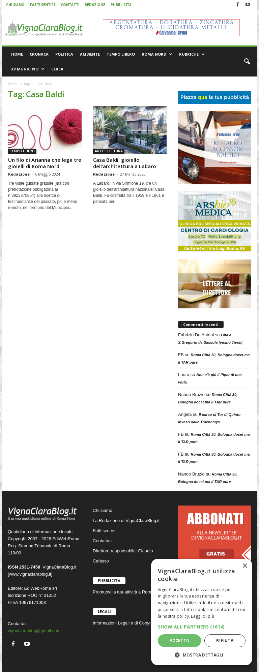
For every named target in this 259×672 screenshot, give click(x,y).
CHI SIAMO (15, 4)
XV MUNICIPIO (28, 69)
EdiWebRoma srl (40, 588)
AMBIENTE (90, 54)
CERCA (57, 68)
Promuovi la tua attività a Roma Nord (128, 591)
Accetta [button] (179, 640)
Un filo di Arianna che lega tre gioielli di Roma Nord (44, 163)
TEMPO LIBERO (121, 54)
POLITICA (64, 54)
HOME (17, 54)
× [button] (244, 566)
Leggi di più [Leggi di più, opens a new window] (202, 616)
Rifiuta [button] (224, 640)
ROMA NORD (157, 54)
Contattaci (103, 540)
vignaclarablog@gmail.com (34, 630)
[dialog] (201, 612)
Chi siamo (102, 510)
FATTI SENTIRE (43, 4)
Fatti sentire (104, 530)
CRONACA (39, 54)
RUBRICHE (192, 54)
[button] (246, 61)
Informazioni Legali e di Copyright (125, 622)
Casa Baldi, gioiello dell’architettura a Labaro (124, 163)
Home (12, 84)
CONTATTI (70, 4)
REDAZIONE (95, 4)
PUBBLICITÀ (121, 4)
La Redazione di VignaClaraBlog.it (126, 520)
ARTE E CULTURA (109, 151)
